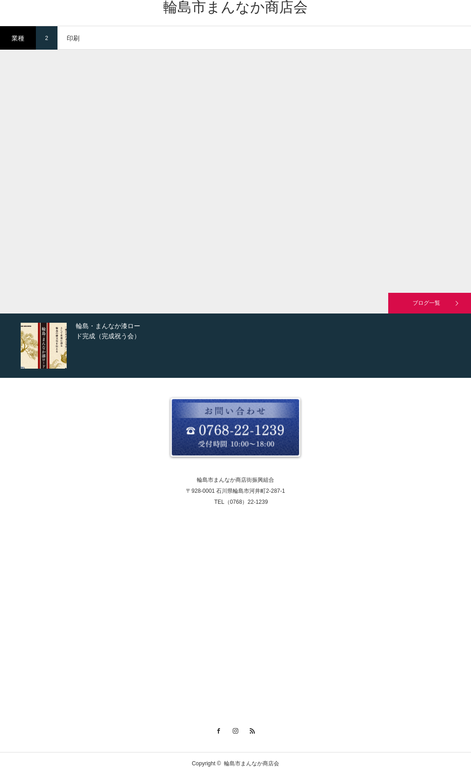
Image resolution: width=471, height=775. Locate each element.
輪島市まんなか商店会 (235, 7)
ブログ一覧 (426, 303)
